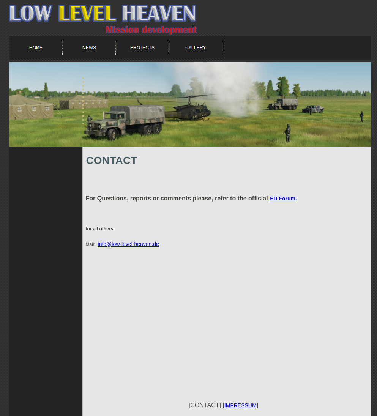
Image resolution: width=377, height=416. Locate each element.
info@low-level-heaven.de (128, 244)
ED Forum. (283, 198)
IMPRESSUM (240, 405)
